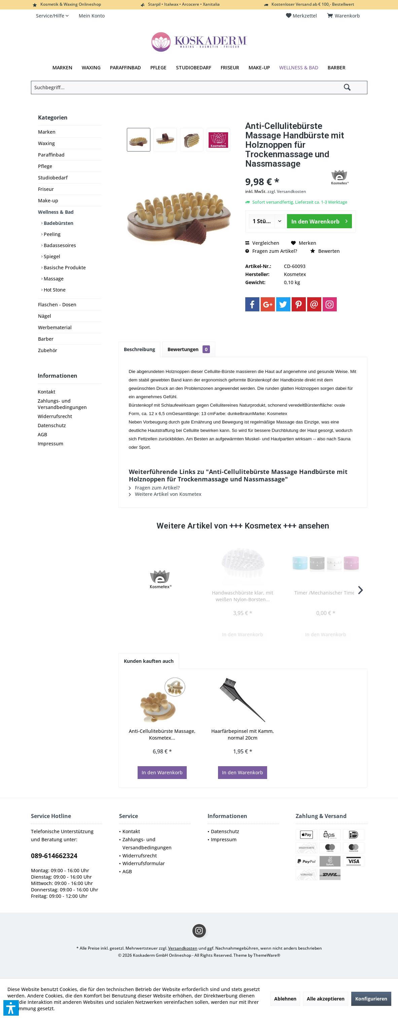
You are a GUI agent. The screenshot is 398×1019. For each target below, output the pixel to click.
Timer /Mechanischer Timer (325, 592)
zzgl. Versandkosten (286, 191)
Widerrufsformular (143, 863)
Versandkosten (182, 948)
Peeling (51, 234)
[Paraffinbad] (125, 67)
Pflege (45, 166)
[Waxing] (91, 67)
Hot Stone (54, 289)
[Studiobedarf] (193, 67)
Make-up (48, 200)
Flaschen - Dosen (57, 304)
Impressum (50, 443)
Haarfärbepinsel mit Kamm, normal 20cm (242, 734)
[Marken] (62, 67)
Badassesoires (59, 245)
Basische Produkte (64, 267)
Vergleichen (262, 243)
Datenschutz (52, 425)
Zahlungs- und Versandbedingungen (62, 404)
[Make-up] (259, 67)
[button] (11, 1008)
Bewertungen (189, 349)
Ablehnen (285, 998)
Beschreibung (139, 349)
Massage (53, 278)
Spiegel (51, 256)
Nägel (44, 316)
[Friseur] (230, 67)
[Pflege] (158, 67)
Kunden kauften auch (149, 661)
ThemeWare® (266, 955)
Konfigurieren (371, 998)
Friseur (46, 189)
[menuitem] (344, 15)
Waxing (46, 143)
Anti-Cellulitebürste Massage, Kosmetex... (162, 734)
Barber (45, 339)
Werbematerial (55, 327)
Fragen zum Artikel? (271, 251)
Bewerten (325, 251)
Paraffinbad (51, 154)
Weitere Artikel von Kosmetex (165, 494)
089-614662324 (54, 855)
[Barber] (336, 67)
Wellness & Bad (56, 212)
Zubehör (47, 350)
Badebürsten (57, 223)
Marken (47, 132)
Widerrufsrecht (55, 416)
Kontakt (46, 391)
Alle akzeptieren (326, 998)
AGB (42, 434)
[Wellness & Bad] (299, 67)
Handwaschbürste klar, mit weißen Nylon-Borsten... (242, 596)
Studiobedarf (53, 177)
